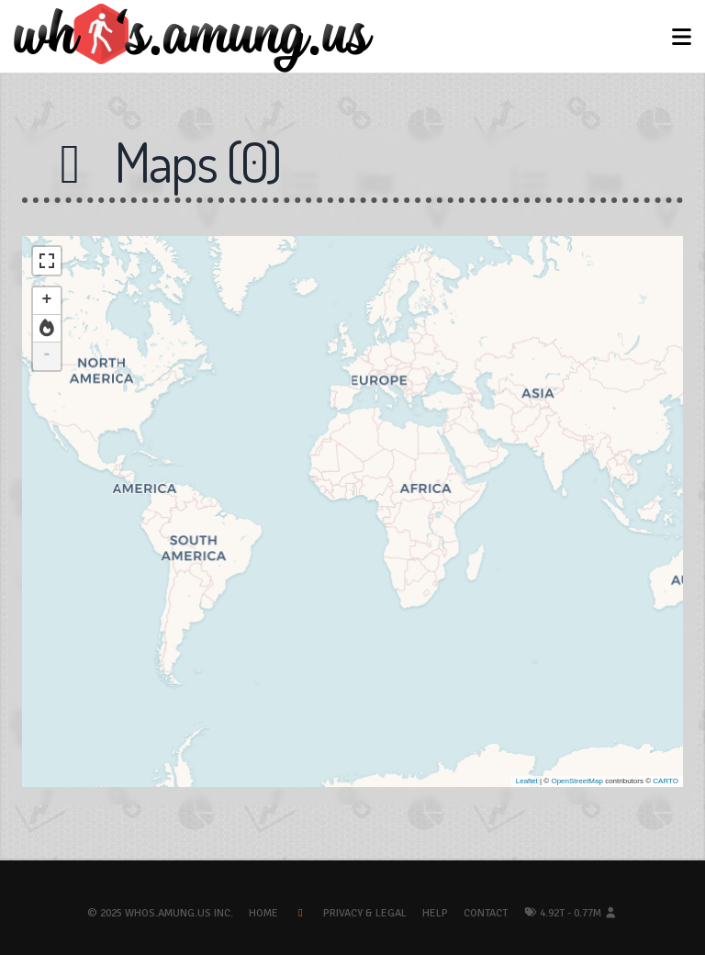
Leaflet (527, 781)
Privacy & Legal (365, 913)
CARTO (665, 781)
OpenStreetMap (576, 781)
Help (435, 913)
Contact (486, 913)
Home (263, 913)
